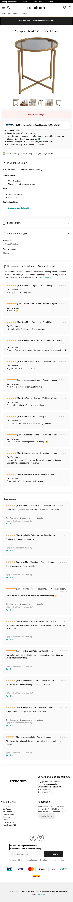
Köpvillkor (6, 806)
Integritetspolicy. (57, 860)
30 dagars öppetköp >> (10, 2)
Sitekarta (6, 817)
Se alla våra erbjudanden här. (42, 21)
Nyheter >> (26, 2)
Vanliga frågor (8, 814)
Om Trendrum (8, 809)
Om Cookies (7, 812)
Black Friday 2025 (9, 825)
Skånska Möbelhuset (11, 244)
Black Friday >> (38, 2)
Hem (3, 14)
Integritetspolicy (9, 822)
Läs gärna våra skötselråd (18, 208)
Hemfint (42, 894)
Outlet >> (51, 2)
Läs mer (51, 154)
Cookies (6, 820)
